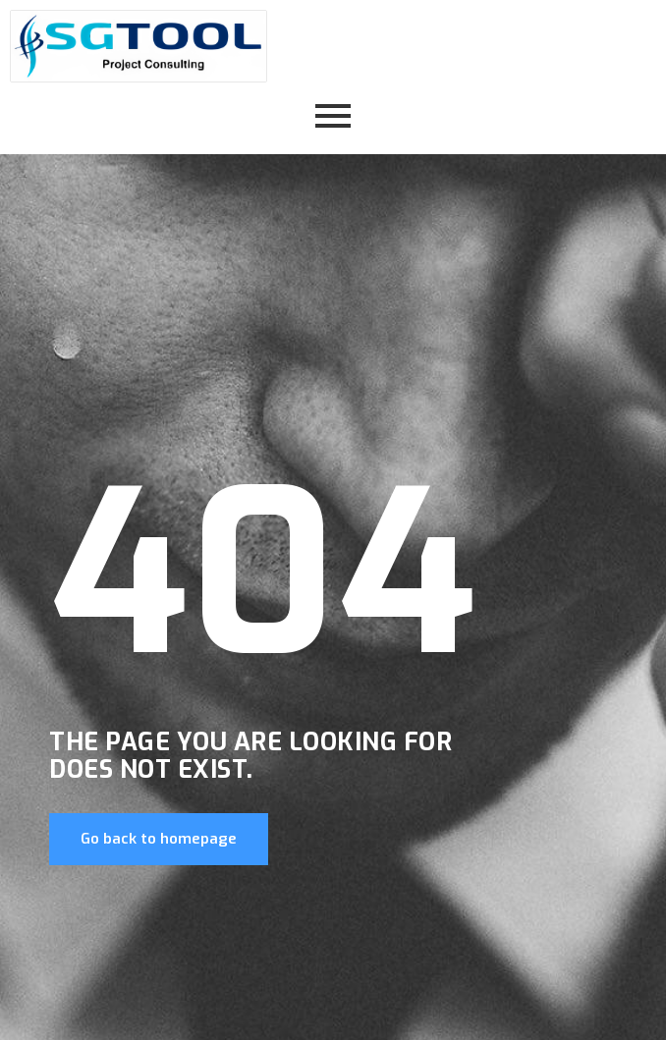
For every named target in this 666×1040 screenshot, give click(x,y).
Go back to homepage (159, 838)
